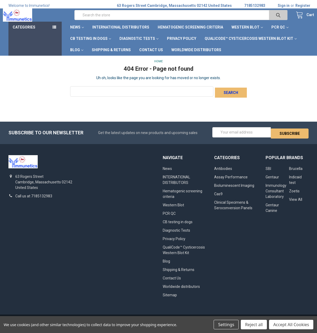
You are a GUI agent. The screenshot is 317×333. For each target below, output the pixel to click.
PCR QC (280, 33)
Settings (226, 324)
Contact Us (151, 56)
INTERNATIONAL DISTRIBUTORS (120, 33)
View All (295, 203)
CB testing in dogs (90, 44)
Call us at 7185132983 (33, 199)
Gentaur (272, 180)
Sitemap (170, 298)
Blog (76, 56)
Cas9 (218, 197)
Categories (24, 33)
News (77, 33)
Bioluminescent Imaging (234, 189)
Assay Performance (231, 180)
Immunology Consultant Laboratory (276, 194)
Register (302, 5)
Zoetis (294, 194)
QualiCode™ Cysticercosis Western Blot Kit (251, 44)
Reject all (254, 324)
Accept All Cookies (291, 324)
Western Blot (247, 33)
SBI (268, 172)
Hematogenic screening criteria (190, 33)
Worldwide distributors (196, 56)
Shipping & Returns (111, 56)
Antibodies (223, 172)
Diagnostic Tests (138, 44)
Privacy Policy (181, 44)
